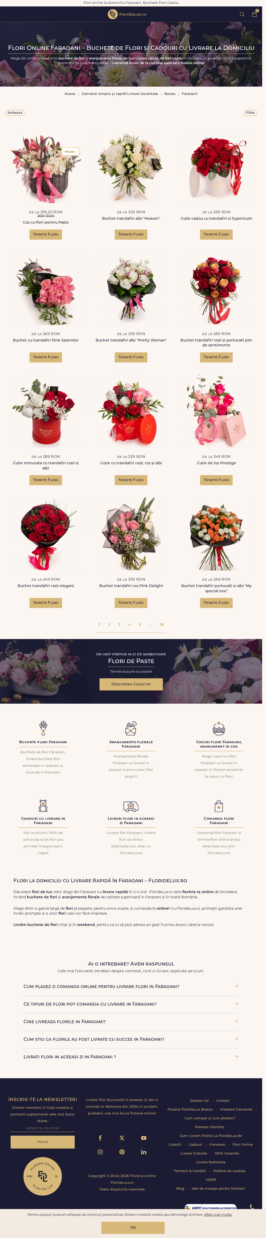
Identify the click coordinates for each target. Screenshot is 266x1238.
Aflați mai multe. (218, 1215)
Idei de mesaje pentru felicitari (218, 1188)
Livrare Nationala (210, 1162)
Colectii (175, 1144)
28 (162, 624)
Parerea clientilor (210, 1127)
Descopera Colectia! (131, 684)
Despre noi (200, 1101)
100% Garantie (227, 1153)
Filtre (250, 113)
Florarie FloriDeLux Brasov (191, 1109)
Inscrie (42, 1142)
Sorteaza (14, 113)
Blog (180, 1188)
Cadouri (196, 1144)
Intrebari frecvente (236, 1109)
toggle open (7, 14)
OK (133, 1228)
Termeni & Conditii (190, 1171)
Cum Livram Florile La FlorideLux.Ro (211, 1136)
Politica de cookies (230, 1171)
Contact (223, 1101)
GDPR (211, 1180)
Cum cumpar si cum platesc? (210, 1118)
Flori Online (243, 1144)
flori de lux (127, 14)
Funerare (218, 1144)
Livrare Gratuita (194, 1153)
